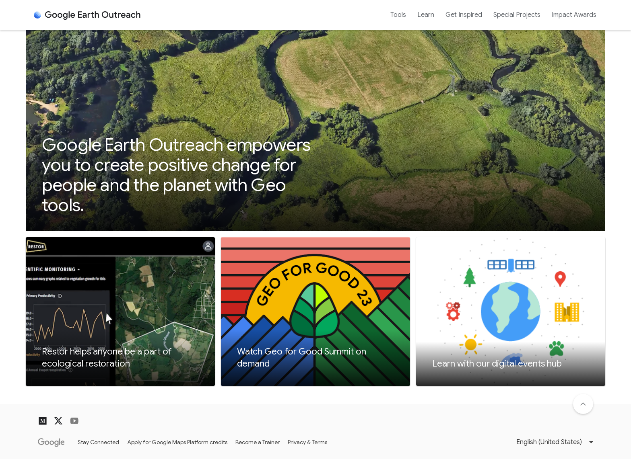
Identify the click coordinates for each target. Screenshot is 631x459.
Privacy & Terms (307, 442)
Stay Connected (98, 442)
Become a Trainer (257, 442)
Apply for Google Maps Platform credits (177, 442)
